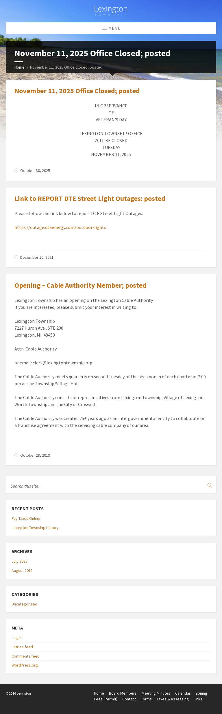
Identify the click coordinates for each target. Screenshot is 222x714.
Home (19, 67)
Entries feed (22, 646)
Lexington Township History (35, 527)
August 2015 (22, 570)
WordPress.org (25, 665)
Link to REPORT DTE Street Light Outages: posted (89, 198)
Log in (17, 637)
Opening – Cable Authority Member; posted (80, 285)
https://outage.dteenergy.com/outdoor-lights (60, 227)
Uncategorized (24, 604)
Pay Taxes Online (26, 518)
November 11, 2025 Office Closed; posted (77, 90)
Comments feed (26, 656)
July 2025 (19, 561)
